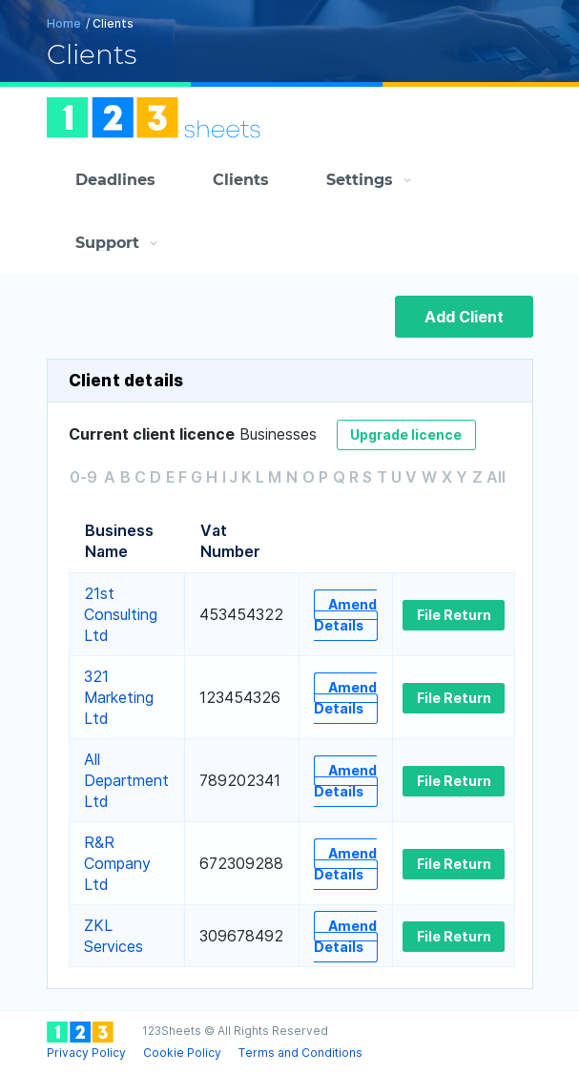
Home (64, 23)
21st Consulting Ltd (120, 614)
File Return (454, 615)
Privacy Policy (86, 1052)
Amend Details (345, 614)
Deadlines (115, 180)
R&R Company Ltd (117, 863)
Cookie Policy (182, 1052)
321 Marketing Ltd (119, 697)
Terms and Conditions (300, 1052)
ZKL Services (113, 936)
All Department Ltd (126, 780)
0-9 (83, 476)
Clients (241, 180)
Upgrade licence (406, 434)
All (496, 476)
